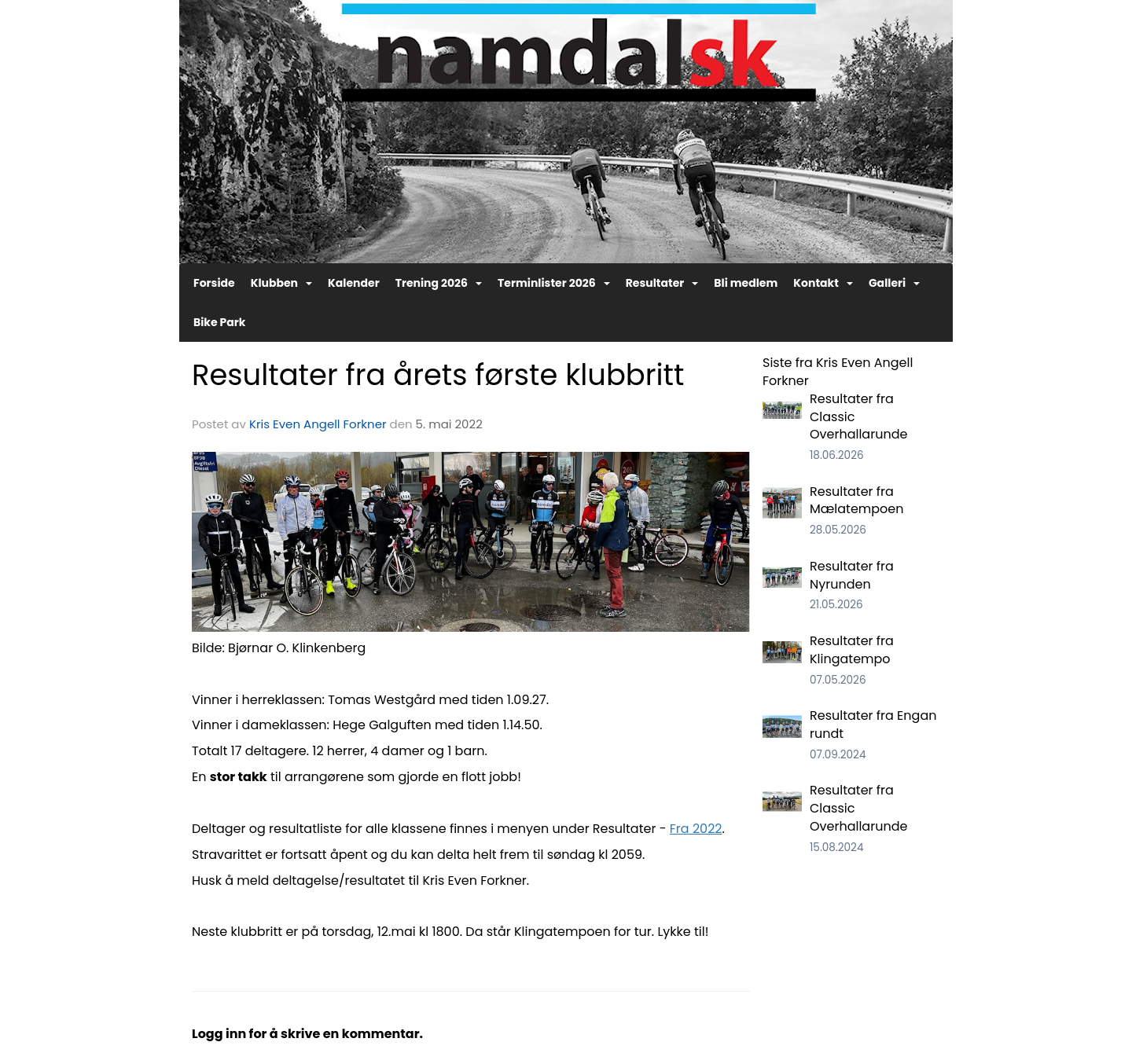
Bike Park (219, 322)
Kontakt (823, 283)
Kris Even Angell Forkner (318, 424)
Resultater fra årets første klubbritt (438, 374)
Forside (214, 283)
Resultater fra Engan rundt (873, 724)
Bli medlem (745, 283)
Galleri (894, 283)
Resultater (662, 283)
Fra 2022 (696, 829)
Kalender (354, 283)
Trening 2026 (438, 283)
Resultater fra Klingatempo (852, 650)
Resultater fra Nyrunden (852, 575)
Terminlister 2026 (554, 283)
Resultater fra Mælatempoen (857, 500)
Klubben (281, 283)
